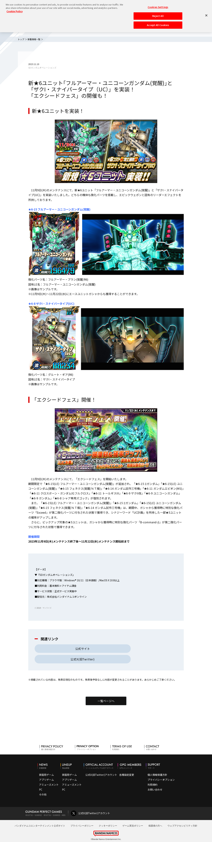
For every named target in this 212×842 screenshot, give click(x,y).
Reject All (157, 14)
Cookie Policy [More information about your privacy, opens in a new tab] (15, 9)
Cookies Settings (158, 5)
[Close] (206, 14)
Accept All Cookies (158, 23)
